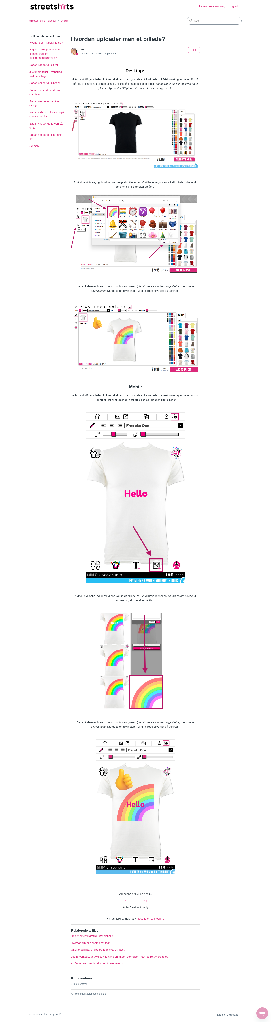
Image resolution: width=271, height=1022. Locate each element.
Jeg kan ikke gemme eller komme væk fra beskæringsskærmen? (45, 53)
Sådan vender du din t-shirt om (45, 136)
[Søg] (214, 20)
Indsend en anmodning (212, 6)
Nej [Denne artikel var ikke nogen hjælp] (145, 900)
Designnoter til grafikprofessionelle (92, 935)
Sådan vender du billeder (44, 83)
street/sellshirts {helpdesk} (43, 20)
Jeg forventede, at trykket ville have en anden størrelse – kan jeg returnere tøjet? (120, 956)
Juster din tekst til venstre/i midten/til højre (45, 74)
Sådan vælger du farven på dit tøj (46, 125)
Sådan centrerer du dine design (44, 103)
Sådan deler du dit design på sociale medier (46, 114)
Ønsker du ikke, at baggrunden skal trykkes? (98, 949)
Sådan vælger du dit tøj (43, 64)
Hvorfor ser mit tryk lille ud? (46, 42)
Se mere (34, 145)
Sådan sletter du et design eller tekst (45, 92)
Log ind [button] (233, 6)
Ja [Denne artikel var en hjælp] (126, 900)
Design (64, 20)
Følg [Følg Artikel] (194, 50)
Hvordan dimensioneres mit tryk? (91, 942)
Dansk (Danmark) (229, 1014)
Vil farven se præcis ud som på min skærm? (97, 963)
